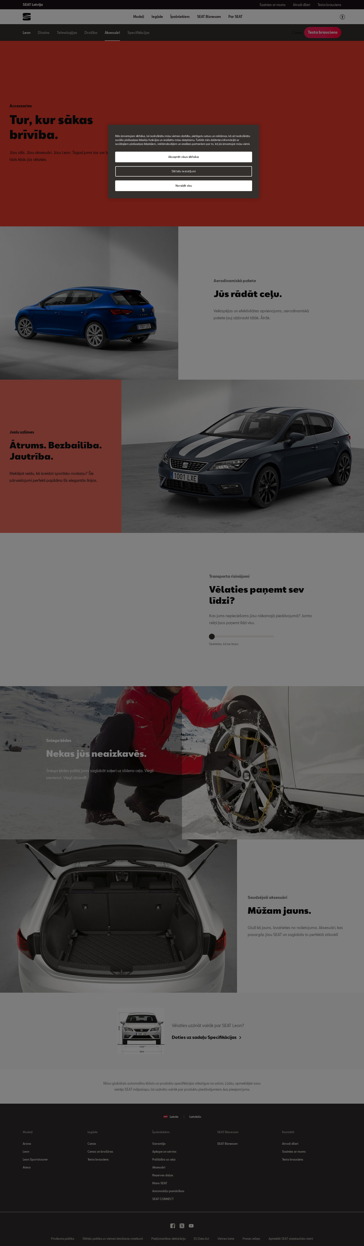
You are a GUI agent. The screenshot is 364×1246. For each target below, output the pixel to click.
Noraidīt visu (184, 185)
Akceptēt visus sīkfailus (183, 156)
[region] (183, 161)
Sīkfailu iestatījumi (183, 171)
